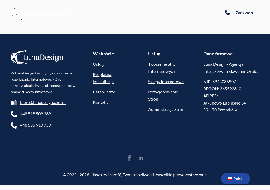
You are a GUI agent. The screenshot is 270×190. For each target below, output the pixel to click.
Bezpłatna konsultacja (103, 78)
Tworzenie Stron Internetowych (163, 67)
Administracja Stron (166, 109)
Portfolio (149, 12)
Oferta (174, 12)
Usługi (99, 63)
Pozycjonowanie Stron (163, 95)
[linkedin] (141, 158)
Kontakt (199, 12)
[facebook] (129, 158)
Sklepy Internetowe (166, 81)
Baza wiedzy (118, 12)
